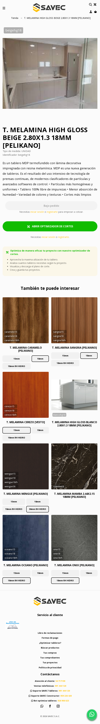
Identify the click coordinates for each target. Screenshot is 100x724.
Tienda (15, 17)
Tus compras (50, 652)
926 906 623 (63, 700)
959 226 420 (66, 695)
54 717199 (60, 681)
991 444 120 (60, 686)
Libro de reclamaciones (50, 633)
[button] (90, 4)
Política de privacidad (50, 667)
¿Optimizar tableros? (50, 643)
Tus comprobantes (50, 657)
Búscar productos (50, 647)
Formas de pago (50, 637)
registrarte (52, 211)
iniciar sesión (37, 211)
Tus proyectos (50, 662)
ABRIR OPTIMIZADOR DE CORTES (50, 226)
